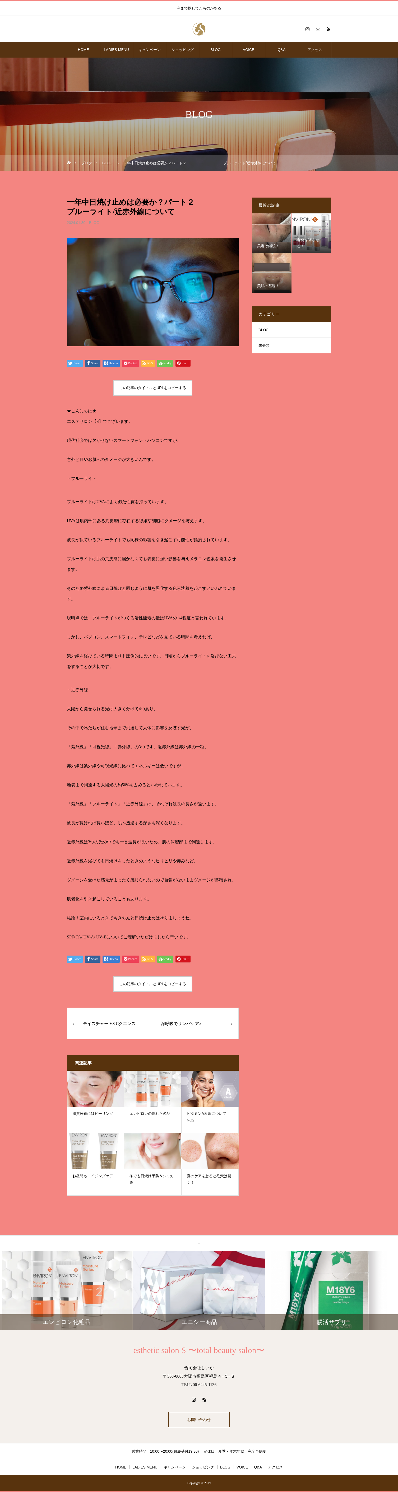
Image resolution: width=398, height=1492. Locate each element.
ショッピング (183, 50)
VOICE (248, 50)
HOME (83, 50)
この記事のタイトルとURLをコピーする (152, 388)
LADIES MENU (116, 50)
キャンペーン (149, 50)
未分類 (264, 346)
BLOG (215, 50)
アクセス (314, 50)
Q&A (282, 50)
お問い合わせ (199, 1420)
